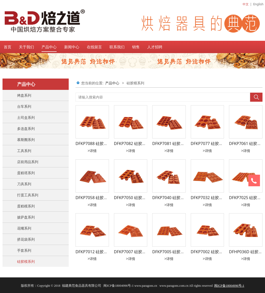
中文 (246, 4)
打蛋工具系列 (27, 195)
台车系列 (24, 106)
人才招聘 (154, 46)
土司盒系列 (26, 117)
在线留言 (94, 46)
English (258, 4)
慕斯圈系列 (26, 139)
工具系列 (24, 150)
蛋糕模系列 (26, 206)
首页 (7, 46)
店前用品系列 (27, 161)
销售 (136, 46)
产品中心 (49, 46)
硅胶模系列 (26, 261)
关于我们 (26, 46)
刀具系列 (24, 183)
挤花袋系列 (26, 239)
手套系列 (24, 250)
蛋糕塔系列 (26, 172)
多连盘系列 (26, 128)
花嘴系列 (24, 228)
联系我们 (117, 46)
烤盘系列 (24, 95)
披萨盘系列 (26, 217)
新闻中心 (71, 46)
